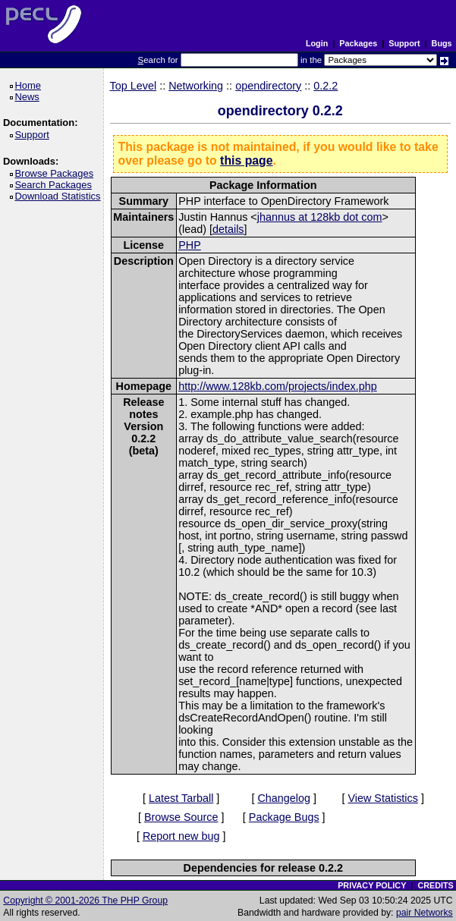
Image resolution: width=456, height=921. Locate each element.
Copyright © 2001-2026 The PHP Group (85, 900)
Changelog (283, 798)
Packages (358, 43)
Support (404, 43)
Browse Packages (56, 173)
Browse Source (181, 817)
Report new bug (181, 836)
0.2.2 (325, 86)
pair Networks (424, 912)
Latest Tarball (181, 798)
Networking (195, 86)
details (228, 229)
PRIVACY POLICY (372, 885)
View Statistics (383, 798)
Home (30, 85)
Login (317, 43)
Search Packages (55, 184)
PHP (189, 245)
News (29, 96)
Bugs (442, 43)
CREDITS (435, 885)
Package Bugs (284, 817)
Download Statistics (60, 196)
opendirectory (268, 86)
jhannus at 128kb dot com (319, 217)
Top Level (133, 86)
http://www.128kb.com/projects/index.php (277, 386)
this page (246, 160)
